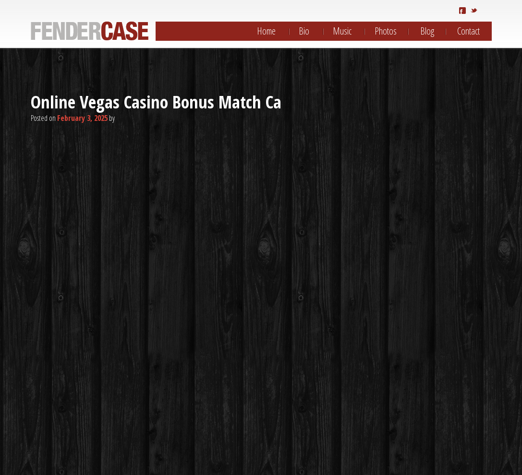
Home (266, 30)
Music (342, 30)
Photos (386, 30)
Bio (304, 30)
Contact (468, 30)
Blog (427, 30)
